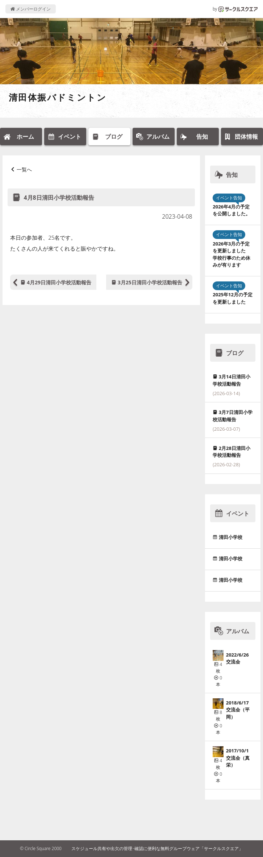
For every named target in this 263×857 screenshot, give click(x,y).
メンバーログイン (31, 9)
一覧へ (24, 169)
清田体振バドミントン (58, 97)
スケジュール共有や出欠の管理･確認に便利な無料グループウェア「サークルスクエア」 (157, 848)
